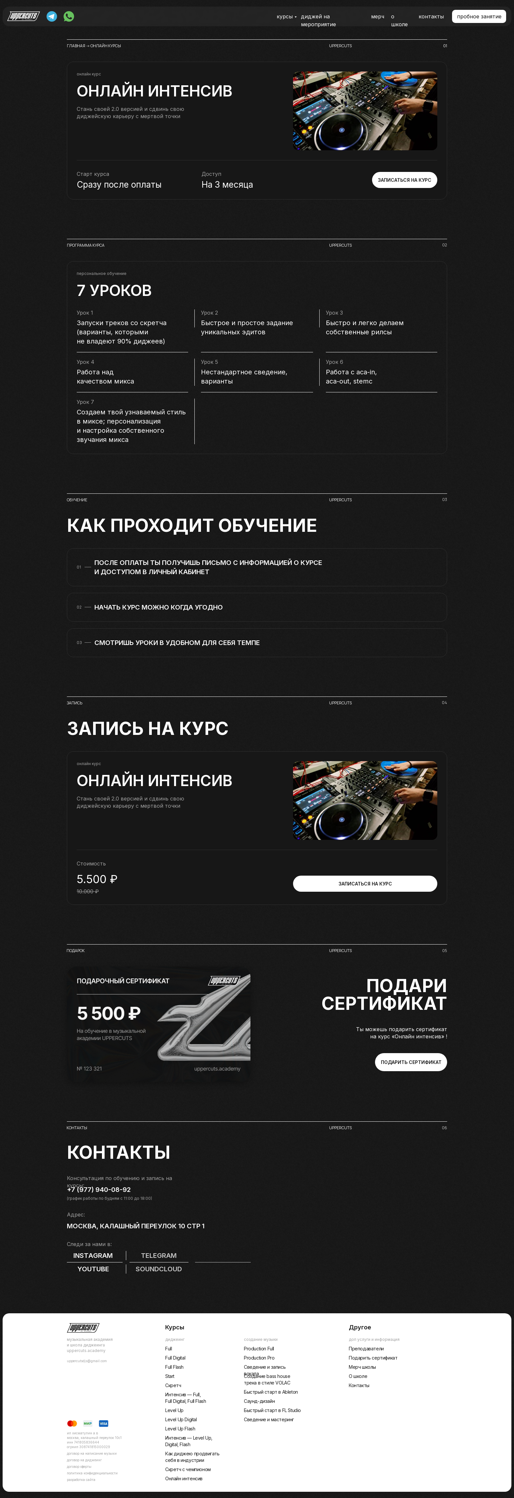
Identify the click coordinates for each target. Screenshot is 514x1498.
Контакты (359, 1385)
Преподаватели (366, 1348)
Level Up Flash (180, 1428)
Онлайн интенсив (184, 1478)
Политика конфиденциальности (92, 1473)
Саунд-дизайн (259, 1401)
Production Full (259, 1348)
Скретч (173, 1385)
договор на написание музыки (92, 1453)
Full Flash (174, 1367)
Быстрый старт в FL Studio (272, 1410)
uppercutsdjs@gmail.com (87, 1361)
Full (168, 1348)
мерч (377, 16)
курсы (285, 16)
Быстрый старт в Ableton (271, 1392)
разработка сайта (81, 1480)
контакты (431, 16)
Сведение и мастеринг (269, 1419)
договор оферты (79, 1466)
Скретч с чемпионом (188, 1469)
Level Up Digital (181, 1419)
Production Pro (259, 1358)
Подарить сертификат (373, 1358)
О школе (358, 1376)
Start (169, 1376)
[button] (479, 16)
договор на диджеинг (84, 1460)
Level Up (174, 1410)
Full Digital (175, 1358)
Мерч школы (362, 1367)
